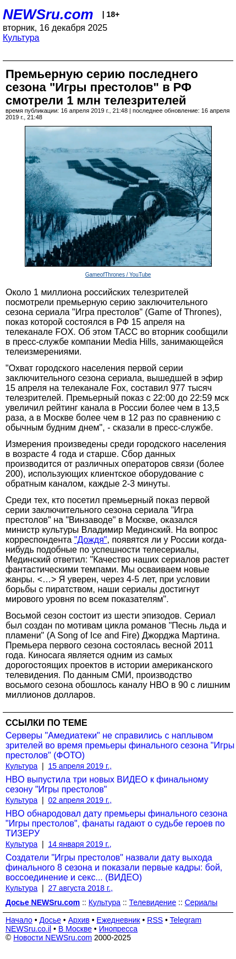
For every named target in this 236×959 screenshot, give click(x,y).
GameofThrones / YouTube (118, 275)
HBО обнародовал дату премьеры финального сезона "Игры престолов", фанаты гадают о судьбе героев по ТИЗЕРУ (116, 823)
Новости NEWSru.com (52, 937)
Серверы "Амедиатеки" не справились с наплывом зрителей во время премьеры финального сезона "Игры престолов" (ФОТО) (120, 745)
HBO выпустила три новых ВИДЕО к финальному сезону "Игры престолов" (107, 784)
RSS (155, 920)
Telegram (186, 920)
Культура (21, 37)
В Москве (75, 928)
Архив (79, 920)
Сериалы (201, 902)
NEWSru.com (48, 14)
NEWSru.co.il (28, 928)
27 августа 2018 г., (80, 888)
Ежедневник (118, 920)
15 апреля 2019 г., (80, 766)
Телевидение (153, 902)
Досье (50, 920)
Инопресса (118, 928)
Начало (19, 920)
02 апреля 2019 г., (80, 800)
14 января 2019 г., (79, 844)
